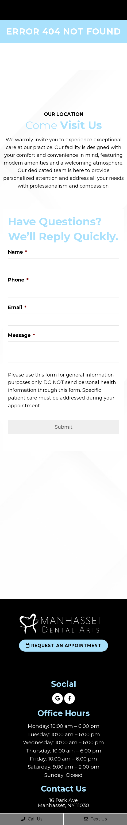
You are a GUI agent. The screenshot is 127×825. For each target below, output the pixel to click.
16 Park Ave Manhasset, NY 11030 (63, 803)
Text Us (95, 819)
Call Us (31, 819)
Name (17, 252)
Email (17, 307)
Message (21, 335)
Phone (18, 280)
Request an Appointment (63, 645)
